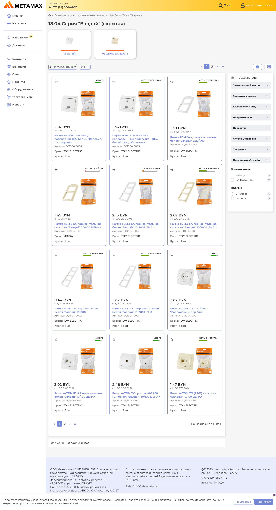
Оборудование (22, 89)
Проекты (18, 81)
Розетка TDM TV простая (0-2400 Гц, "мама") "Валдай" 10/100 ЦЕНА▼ (136, 394)
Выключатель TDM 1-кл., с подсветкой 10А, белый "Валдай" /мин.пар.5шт (78, 139)
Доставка (16, 45)
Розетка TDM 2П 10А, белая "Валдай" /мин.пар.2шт (189, 310)
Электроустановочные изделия (87, 15)
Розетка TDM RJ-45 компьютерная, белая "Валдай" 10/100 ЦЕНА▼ (78, 394)
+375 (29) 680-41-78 (62, 7)
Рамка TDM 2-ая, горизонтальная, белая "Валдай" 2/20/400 (193, 138)
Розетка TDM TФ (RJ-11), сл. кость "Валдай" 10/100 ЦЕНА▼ (193, 394)
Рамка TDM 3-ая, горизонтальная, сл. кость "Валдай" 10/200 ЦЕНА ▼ (193, 225)
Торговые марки (21, 97)
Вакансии (16, 66)
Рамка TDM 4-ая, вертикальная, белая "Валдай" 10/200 (76, 310)
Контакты (16, 59)
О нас (13, 74)
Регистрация (255, 5)
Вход (269, 5)
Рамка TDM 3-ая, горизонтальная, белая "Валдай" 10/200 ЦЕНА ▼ (135, 225)
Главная (15, 15)
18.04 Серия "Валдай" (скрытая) (125, 15)
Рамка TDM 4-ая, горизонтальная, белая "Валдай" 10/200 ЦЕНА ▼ (135, 310)
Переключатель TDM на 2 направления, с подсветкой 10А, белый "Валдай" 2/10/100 (135, 139)
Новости (15, 104)
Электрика (60, 15)
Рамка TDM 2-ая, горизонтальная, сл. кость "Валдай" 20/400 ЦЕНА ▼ (78, 225)
